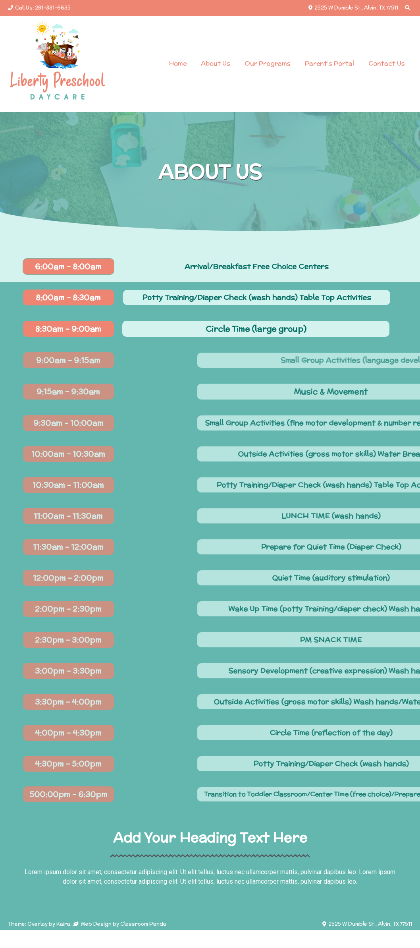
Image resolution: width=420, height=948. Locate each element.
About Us (215, 63)
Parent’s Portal (329, 63)
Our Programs (268, 63)
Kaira (63, 924)
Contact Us (386, 63)
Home (178, 63)
